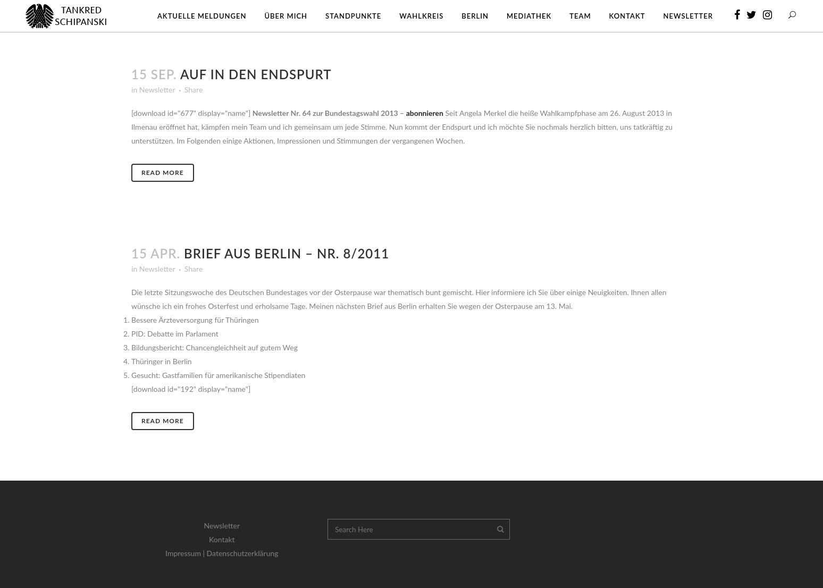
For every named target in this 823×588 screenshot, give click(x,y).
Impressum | (186, 553)
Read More (162, 173)
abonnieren (424, 112)
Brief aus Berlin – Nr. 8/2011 (286, 253)
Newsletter (157, 89)
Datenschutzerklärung (243, 553)
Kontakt (222, 539)
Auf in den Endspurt (256, 74)
